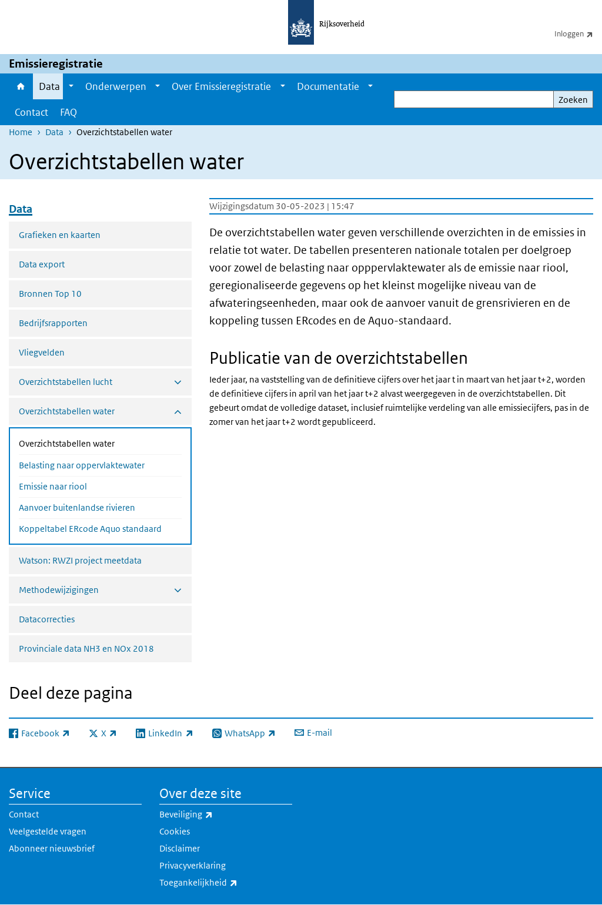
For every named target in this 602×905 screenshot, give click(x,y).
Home (21, 86)
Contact (31, 112)
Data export (42, 264)
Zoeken (573, 99)
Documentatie (328, 86)
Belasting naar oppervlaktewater (82, 465)
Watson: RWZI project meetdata (80, 560)
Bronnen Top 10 (50, 293)
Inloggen (578, 33)
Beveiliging (212, 814)
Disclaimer (179, 848)
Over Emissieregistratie (221, 86)
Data (49, 86)
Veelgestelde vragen (47, 831)
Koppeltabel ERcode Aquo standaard (90, 528)
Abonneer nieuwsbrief (52, 848)
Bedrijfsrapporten (53, 323)
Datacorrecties (47, 619)
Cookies (174, 831)
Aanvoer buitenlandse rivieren (77, 507)
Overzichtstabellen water (98, 442)
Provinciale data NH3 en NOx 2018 (86, 648)
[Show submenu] (71, 86)
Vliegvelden (42, 352)
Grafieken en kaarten (60, 234)
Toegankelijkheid (224, 883)
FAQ (68, 112)
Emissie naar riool (53, 486)
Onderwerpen (115, 86)
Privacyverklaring (192, 865)
